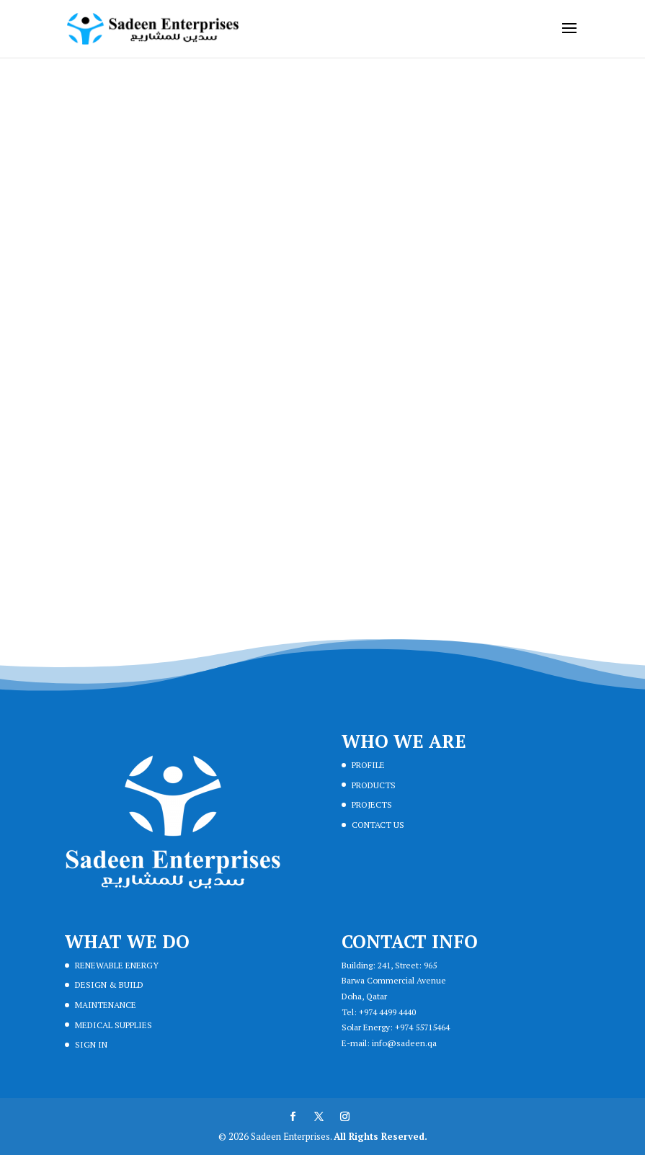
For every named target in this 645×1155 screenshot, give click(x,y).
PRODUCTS (374, 785)
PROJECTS (372, 804)
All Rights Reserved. (380, 1136)
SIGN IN (91, 1044)
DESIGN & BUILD (109, 984)
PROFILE (368, 764)
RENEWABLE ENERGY (117, 965)
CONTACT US (378, 824)
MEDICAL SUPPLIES (113, 1025)
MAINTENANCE (105, 1004)
